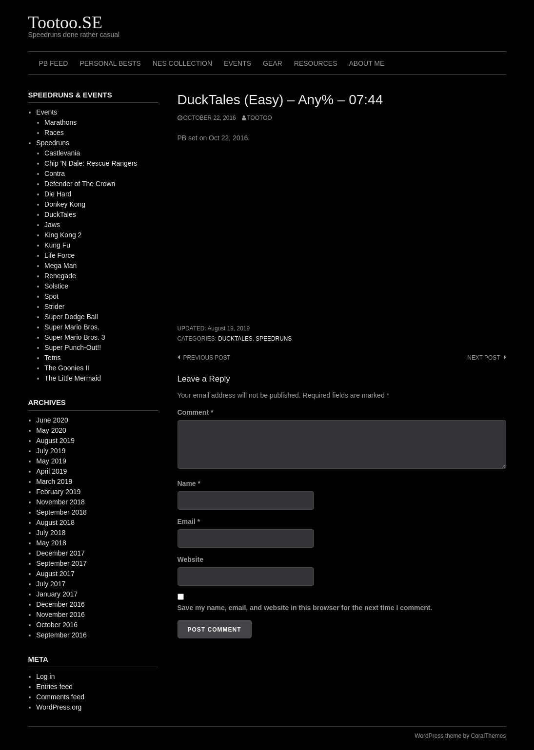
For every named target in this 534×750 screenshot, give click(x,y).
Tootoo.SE (65, 22)
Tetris (52, 358)
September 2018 (61, 512)
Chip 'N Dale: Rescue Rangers (90, 163)
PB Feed (53, 63)
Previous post (207, 357)
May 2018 (51, 543)
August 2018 (55, 522)
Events (237, 63)
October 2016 (57, 625)
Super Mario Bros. (71, 327)
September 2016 (61, 635)
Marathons (60, 122)
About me (366, 63)
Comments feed (60, 697)
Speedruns (274, 338)
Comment (196, 412)
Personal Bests (110, 63)
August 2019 (55, 440)
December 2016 (60, 604)
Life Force (59, 255)
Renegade (60, 276)
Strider (54, 306)
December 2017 (60, 553)
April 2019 (51, 471)
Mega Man (60, 265)
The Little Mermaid (72, 378)
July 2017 (50, 584)
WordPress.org (58, 707)
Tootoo (259, 118)
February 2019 (58, 492)
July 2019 (50, 451)
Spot (51, 296)
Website (190, 559)
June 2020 (52, 420)
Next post (483, 357)
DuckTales (235, 338)
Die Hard (57, 194)
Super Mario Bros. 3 (74, 337)
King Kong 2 (62, 235)
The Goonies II (66, 368)
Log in (45, 676)
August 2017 (55, 573)
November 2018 (60, 502)
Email (189, 521)
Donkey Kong (64, 204)
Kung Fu (57, 245)
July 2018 (50, 533)
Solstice (56, 286)
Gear (272, 63)
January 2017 (57, 594)
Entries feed (54, 687)
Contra (54, 173)
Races (54, 132)
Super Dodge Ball (71, 317)
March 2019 (54, 481)
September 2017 (61, 563)
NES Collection (182, 63)
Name (189, 483)
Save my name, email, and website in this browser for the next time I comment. (305, 608)
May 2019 (51, 461)
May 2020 (51, 430)
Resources (315, 63)
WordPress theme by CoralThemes (460, 735)
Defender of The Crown (79, 184)
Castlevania (62, 153)
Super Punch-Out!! (72, 347)
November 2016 (60, 614)
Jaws (52, 225)
